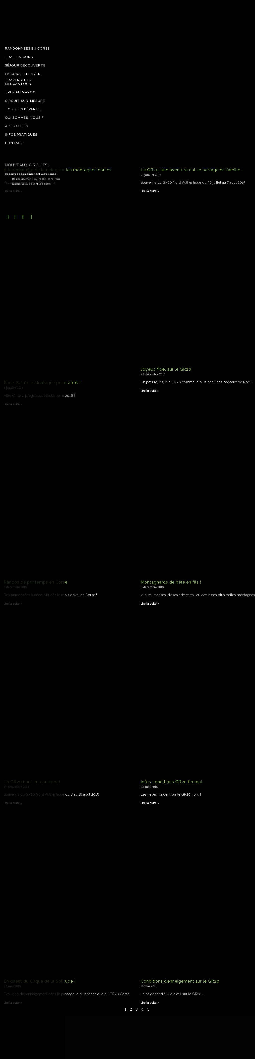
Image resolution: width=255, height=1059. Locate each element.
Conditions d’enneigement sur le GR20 (180, 981)
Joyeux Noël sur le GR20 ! (167, 369)
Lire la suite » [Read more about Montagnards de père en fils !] (150, 603)
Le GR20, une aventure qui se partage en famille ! (192, 170)
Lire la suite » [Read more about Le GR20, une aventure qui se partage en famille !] (150, 191)
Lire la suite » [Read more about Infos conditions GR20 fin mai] (150, 803)
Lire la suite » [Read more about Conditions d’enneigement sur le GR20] (150, 1002)
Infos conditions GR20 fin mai (171, 781)
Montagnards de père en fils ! (171, 582)
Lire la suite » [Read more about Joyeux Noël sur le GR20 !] (150, 391)
